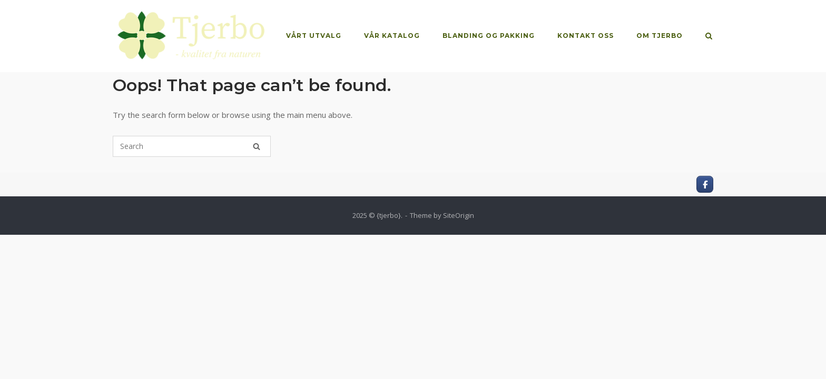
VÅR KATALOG (392, 35)
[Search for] (192, 146)
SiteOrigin (458, 215)
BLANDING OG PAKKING (488, 35)
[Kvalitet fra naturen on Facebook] (704, 184)
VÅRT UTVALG (313, 35)
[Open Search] (708, 37)
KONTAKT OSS (585, 35)
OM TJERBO (659, 35)
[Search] (256, 146)
